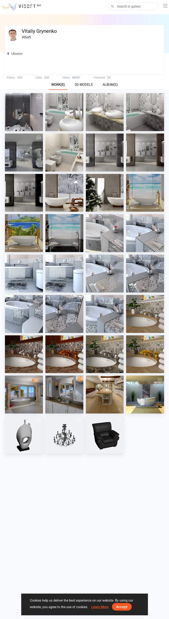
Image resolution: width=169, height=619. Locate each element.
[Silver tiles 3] (64, 314)
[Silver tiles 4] (105, 314)
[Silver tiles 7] (64, 273)
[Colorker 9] (145, 112)
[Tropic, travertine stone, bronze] (24, 233)
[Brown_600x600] (145, 152)
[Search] (133, 6)
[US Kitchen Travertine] (105, 394)
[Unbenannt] (64, 435)
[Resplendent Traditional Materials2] (145, 354)
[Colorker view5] (64, 112)
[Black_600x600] (24, 193)
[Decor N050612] (24, 435)
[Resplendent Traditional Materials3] (105, 354)
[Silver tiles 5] (145, 233)
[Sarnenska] (64, 152)
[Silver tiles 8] (105, 273)
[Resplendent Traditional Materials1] (145, 314)
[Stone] (105, 152)
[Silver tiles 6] (24, 273)
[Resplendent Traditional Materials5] (24, 354)
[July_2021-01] (24, 112)
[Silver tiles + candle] (105, 233)
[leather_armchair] (105, 435)
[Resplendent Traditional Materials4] (64, 354)
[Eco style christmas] (105, 193)
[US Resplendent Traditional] (64, 394)
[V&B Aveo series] (145, 394)
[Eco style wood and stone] (64, 193)
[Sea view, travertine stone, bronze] (145, 193)
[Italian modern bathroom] (24, 152)
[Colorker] (105, 112)
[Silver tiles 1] (145, 273)
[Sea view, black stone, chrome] (64, 233)
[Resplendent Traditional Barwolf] (24, 394)
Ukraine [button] (14, 54)
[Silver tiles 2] (24, 314)
